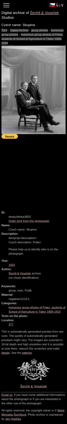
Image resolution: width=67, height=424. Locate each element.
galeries (27, 352)
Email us (6, 394)
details (5, 352)
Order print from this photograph (29, 221)
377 (11, 324)
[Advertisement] (33, 173)
